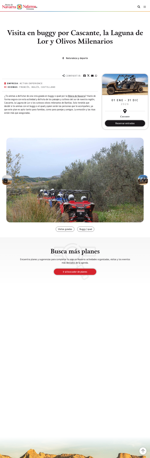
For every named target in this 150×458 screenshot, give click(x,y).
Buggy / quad (85, 229)
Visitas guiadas (65, 229)
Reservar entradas (125, 123)
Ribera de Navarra (76, 95)
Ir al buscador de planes (75, 271)
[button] (7, 180)
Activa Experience (31, 83)
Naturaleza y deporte (77, 58)
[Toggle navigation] (145, 7)
